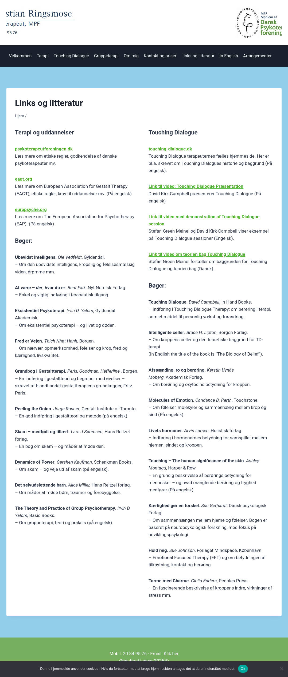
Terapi (43, 55)
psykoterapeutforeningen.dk (44, 149)
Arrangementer (257, 55)
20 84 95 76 (135, 653)
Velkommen (20, 55)
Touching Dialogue (71, 55)
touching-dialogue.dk (170, 149)
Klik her (171, 653)
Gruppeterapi (106, 55)
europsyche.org (31, 209)
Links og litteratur (198, 55)
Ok (243, 669)
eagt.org (23, 179)
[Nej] (281, 668)
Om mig (131, 55)
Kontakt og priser (160, 55)
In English (229, 55)
